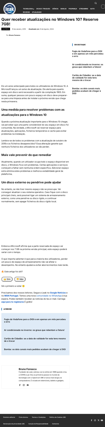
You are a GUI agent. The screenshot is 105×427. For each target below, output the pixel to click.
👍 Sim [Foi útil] (7, 279)
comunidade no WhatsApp (49, 295)
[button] (96, 3)
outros (5, 29)
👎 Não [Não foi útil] (19, 279)
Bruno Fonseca (14, 35)
